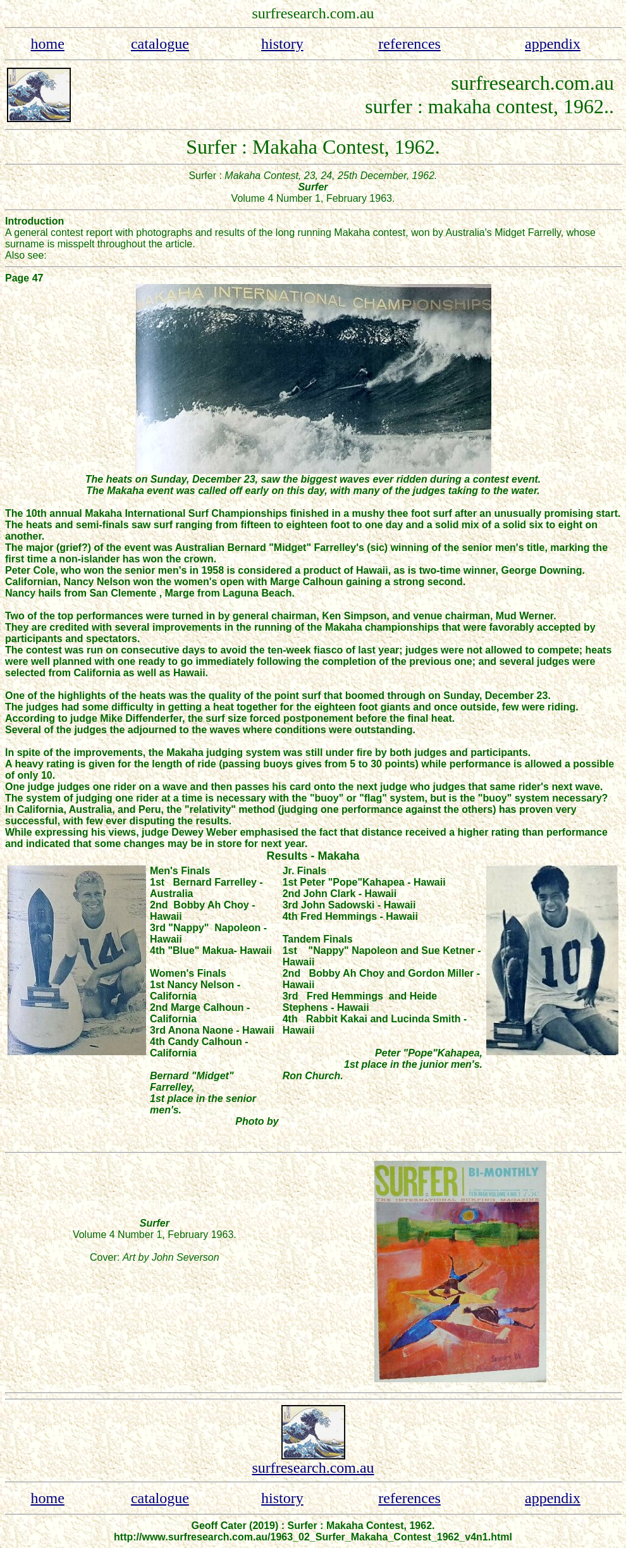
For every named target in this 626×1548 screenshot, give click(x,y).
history (282, 43)
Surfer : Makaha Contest (285, 146)
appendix (552, 43)
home (47, 43)
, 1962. (581, 106)
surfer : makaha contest (459, 106)
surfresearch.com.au (313, 1467)
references (409, 43)
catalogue (160, 43)
